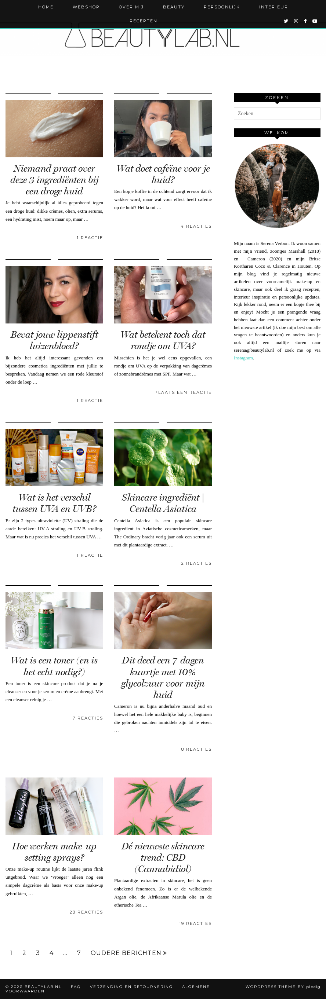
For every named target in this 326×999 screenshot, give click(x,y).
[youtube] (315, 21)
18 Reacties (195, 749)
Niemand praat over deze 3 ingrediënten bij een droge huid (54, 180)
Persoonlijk (222, 7)
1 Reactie (90, 237)
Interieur (273, 7)
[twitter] (286, 21)
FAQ (76, 986)
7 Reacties (88, 718)
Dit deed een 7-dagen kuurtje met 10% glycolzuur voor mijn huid (162, 677)
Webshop (86, 7)
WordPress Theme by (283, 986)
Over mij (131, 7)
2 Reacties (196, 563)
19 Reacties (195, 923)
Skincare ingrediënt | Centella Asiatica (163, 503)
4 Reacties (196, 226)
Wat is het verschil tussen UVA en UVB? (54, 503)
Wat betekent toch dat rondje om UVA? (162, 340)
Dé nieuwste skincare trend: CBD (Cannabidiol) (163, 858)
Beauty (174, 7)
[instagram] (296, 21)
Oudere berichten (129, 953)
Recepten (143, 20)
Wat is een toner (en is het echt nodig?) (54, 666)
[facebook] (305, 21)
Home (46, 7)
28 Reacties (86, 912)
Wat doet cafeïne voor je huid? (163, 174)
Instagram (243, 358)
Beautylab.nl (43, 986)
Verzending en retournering (131, 986)
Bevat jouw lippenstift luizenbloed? (54, 340)
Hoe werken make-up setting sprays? (54, 852)
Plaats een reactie (183, 392)
